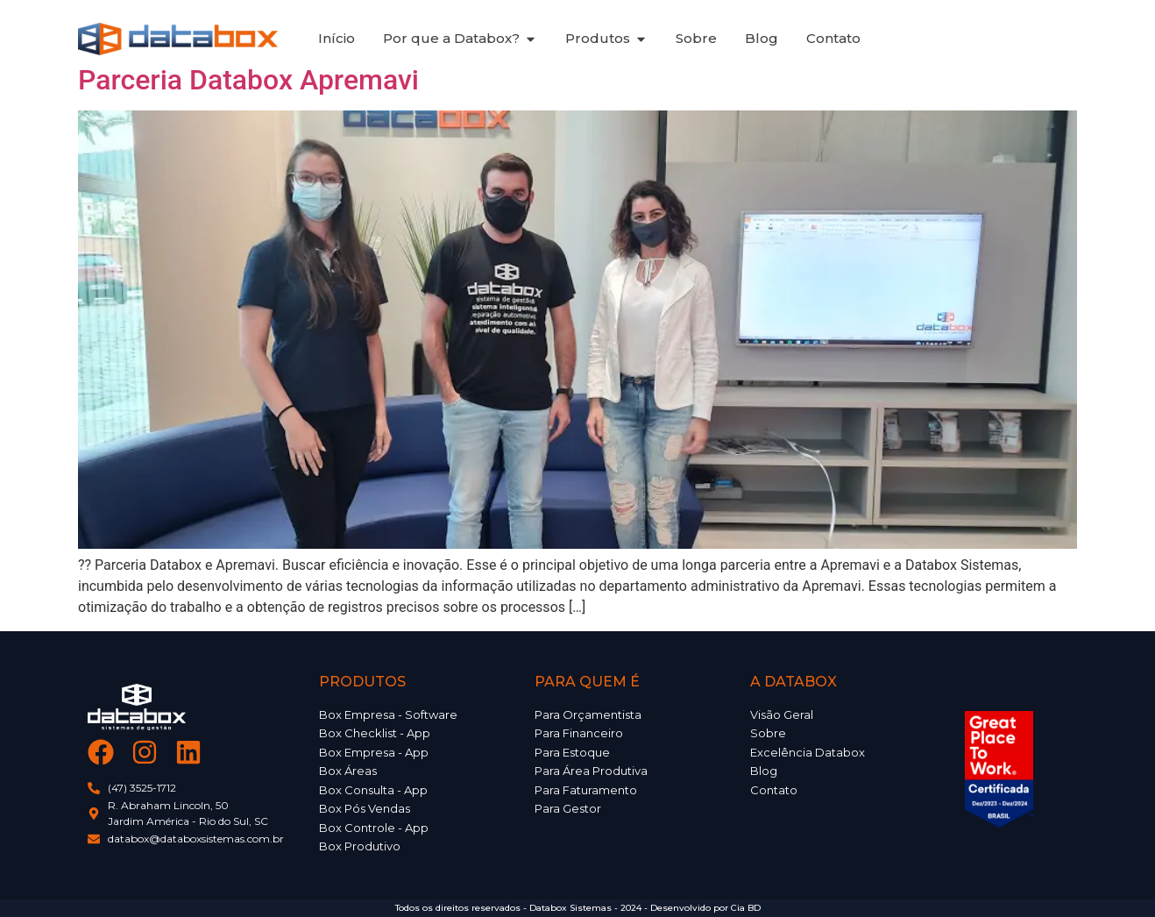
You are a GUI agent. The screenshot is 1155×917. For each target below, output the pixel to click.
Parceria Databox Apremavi (248, 79)
